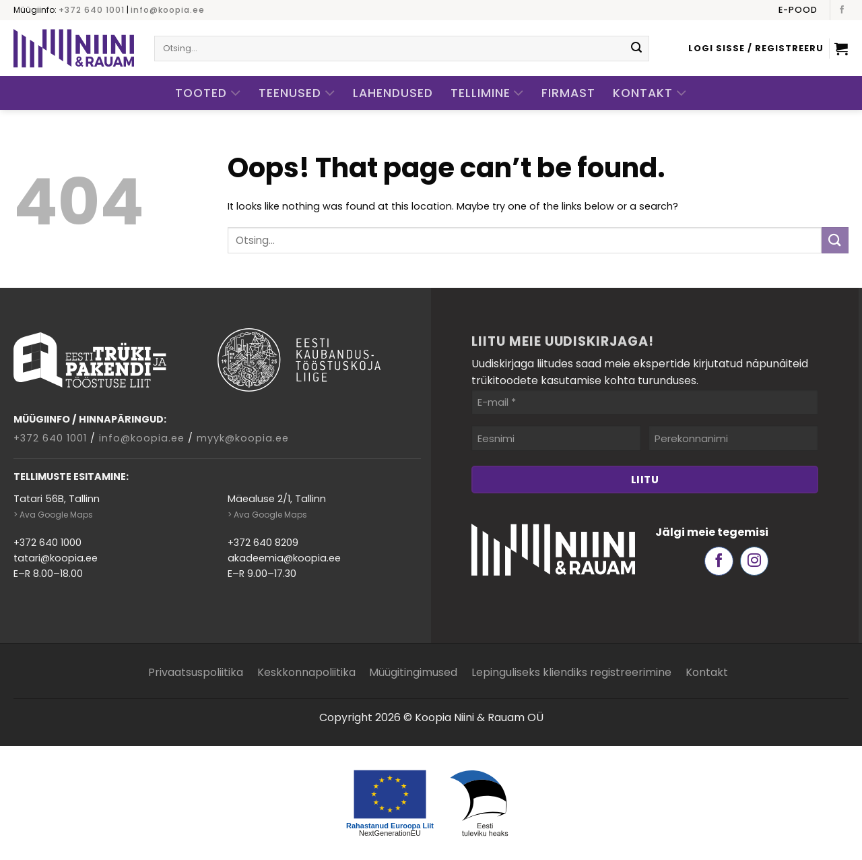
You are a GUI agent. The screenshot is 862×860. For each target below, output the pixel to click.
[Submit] (636, 48)
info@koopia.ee (168, 10)
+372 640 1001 (92, 10)
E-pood (798, 10)
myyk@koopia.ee (243, 438)
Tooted (208, 93)
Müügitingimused (413, 672)
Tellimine (488, 93)
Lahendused (393, 93)
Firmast (568, 93)
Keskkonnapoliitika (306, 672)
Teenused (297, 93)
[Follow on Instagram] (754, 561)
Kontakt (650, 93)
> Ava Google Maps (53, 514)
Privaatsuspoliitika (195, 672)
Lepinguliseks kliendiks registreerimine (571, 672)
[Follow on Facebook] (842, 10)
